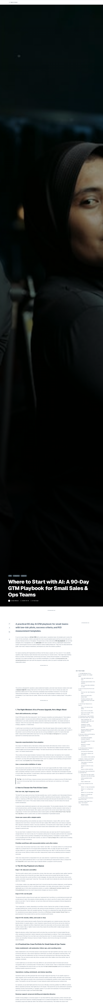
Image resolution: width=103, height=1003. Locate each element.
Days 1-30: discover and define (87, 708)
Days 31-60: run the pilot (87, 710)
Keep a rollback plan (85, 781)
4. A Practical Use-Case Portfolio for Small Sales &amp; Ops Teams (86, 717)
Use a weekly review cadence (88, 757)
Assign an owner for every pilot (87, 766)
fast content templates (52, 966)
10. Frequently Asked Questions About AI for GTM (85, 798)
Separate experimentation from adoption (88, 682)
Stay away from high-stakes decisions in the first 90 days (88, 775)
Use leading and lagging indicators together (86, 738)
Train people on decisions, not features (87, 763)
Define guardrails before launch (86, 778)
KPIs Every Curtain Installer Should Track (56, 912)
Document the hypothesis (87, 751)
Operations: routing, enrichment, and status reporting (86, 726)
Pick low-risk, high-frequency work (88, 692)
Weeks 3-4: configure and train (87, 789)
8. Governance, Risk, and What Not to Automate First (86, 772)
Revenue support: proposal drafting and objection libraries (87, 731)
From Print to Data (37, 990)
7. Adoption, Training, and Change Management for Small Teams (86, 759)
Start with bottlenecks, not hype (87, 679)
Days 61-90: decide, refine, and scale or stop (87, 713)
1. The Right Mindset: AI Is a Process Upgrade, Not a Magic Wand (85, 675)
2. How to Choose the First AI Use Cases (86, 689)
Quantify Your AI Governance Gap (34, 760)
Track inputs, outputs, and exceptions (87, 754)
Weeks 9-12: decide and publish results (86, 795)
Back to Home (13, 2)
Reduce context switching (87, 769)
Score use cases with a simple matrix (86, 696)
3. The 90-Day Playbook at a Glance (85, 704)
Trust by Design (51, 837)
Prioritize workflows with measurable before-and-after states (87, 700)
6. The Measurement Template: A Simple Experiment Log (85, 748)
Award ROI (21, 861)
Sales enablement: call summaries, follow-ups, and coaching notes (87, 721)
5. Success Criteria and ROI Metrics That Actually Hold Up (86, 735)
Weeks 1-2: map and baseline (88, 787)
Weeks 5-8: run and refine (87, 792)
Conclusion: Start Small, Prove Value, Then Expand (85, 802)
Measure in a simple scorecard (85, 745)
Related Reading (84, 804)
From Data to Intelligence (52, 734)
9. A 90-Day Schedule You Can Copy (85, 784)
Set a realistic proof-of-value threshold (88, 741)
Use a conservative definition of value (88, 686)
